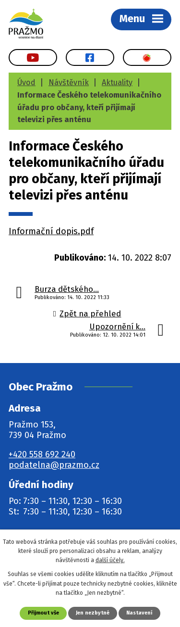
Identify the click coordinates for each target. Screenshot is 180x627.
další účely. (110, 560)
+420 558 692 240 (42, 454)
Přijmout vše (43, 613)
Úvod (26, 82)
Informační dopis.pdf (51, 231)
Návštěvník (68, 82)
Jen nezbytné (92, 613)
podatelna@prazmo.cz (54, 465)
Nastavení (139, 613)
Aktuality (117, 82)
